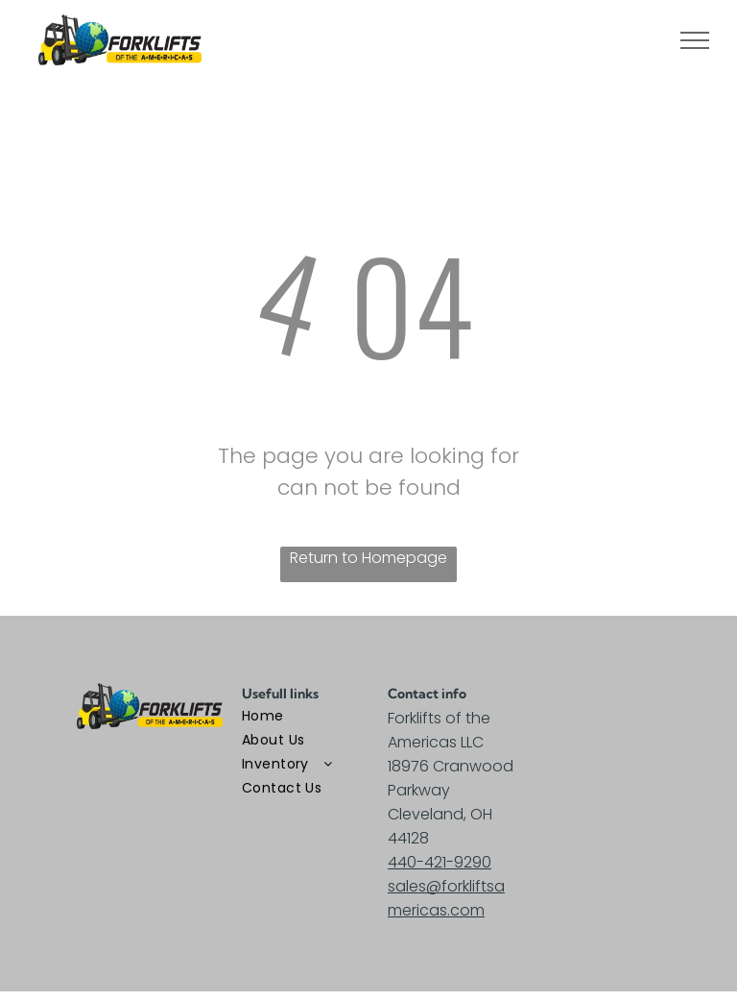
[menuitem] (311, 716)
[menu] (695, 40)
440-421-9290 (439, 862)
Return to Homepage (368, 558)
